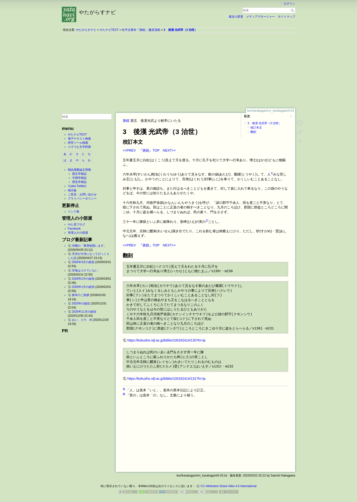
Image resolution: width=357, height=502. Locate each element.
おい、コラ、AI (82, 320)
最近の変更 (236, 16)
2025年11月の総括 (84, 311)
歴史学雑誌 (79, 182)
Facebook (74, 228)
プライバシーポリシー (82, 198)
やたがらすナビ (86, 30)
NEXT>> (169, 150)
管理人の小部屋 (78, 232)
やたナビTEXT (109, 30)
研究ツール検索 (78, 142)
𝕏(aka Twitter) (77, 186)
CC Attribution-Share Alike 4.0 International (228, 486)
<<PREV (129, 150)
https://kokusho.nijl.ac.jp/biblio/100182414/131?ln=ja (166, 378)
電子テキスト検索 (79, 138)
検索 (293, 10)
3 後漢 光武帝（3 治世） (180, 30)
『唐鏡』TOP (149, 150)
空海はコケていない (85, 270)
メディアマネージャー (260, 16)
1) (272, 173)
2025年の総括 (81, 303)
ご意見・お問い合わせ (82, 194)
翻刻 (253, 132)
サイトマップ (286, 16)
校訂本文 (256, 127)
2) (207, 220)
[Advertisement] (178, 70)
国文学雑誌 (79, 173)
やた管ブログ (76, 224)
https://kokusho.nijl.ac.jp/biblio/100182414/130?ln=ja (166, 340)
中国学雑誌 (79, 178)
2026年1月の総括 (83, 287)
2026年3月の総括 (83, 262)
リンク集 (73, 211)
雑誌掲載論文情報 (79, 169)
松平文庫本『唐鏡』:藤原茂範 (141, 30)
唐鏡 (126, 120)
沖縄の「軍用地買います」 (89, 245)
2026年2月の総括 (83, 278)
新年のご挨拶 (80, 295)
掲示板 (72, 190)
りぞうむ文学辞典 (79, 146)
